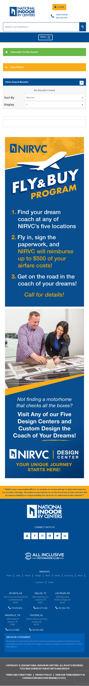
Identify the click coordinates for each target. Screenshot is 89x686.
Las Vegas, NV (62, 593)
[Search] (41, 26)
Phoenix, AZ (36, 615)
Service (27, 575)
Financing (68, 575)
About (80, 575)
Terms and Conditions (19, 674)
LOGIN (59, 6)
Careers (51, 582)
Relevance (54, 97)
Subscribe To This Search (21, 52)
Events (57, 575)
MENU (45, 37)
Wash (47, 575)
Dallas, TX (40, 593)
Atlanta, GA (15, 593)
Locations (40, 582)
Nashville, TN (12, 615)
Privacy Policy (43, 674)
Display (9, 104)
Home (9, 575)
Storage (38, 575)
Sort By (9, 97)
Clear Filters (14, 67)
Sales (18, 575)
